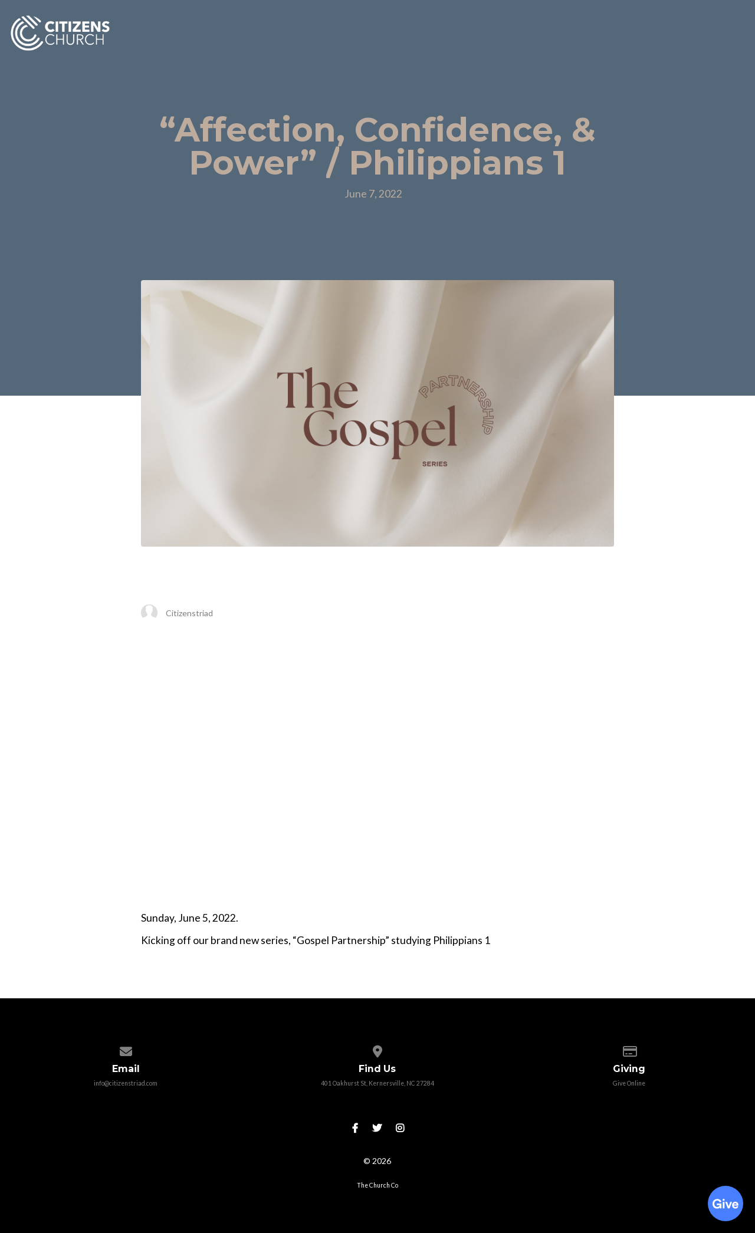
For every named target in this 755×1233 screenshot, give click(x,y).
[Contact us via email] (125, 1049)
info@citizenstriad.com (125, 1083)
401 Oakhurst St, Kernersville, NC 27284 (377, 1083)
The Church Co (377, 1185)
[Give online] (629, 1049)
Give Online (629, 1083)
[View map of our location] (377, 1049)
